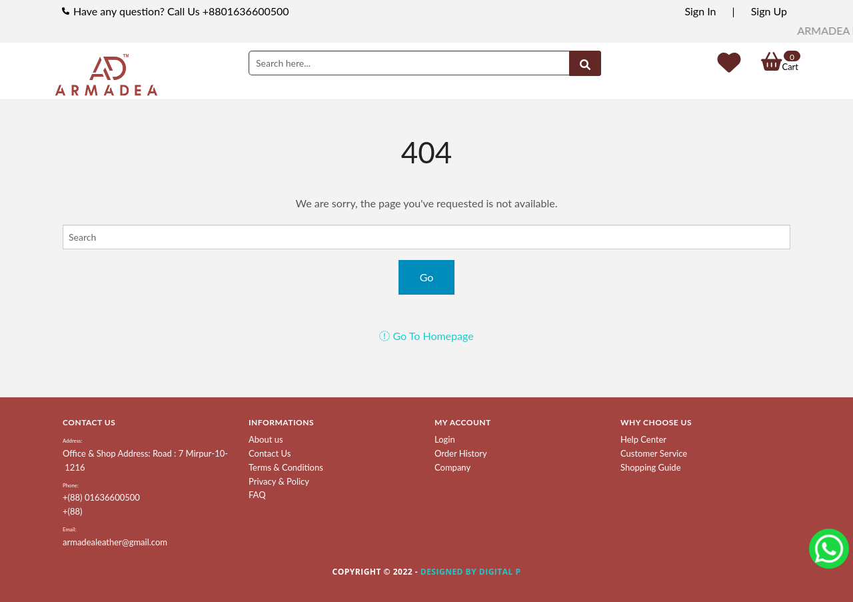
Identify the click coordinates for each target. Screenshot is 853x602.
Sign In (700, 11)
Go (427, 277)
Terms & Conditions (286, 467)
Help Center (643, 439)
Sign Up (769, 11)
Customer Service (653, 453)
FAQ (257, 494)
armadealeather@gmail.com (115, 542)
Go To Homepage (426, 335)
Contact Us (270, 453)
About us (266, 439)
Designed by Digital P (471, 571)
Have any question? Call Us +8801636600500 (181, 11)
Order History (460, 453)
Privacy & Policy (279, 481)
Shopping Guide (650, 467)
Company (452, 467)
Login (444, 439)
